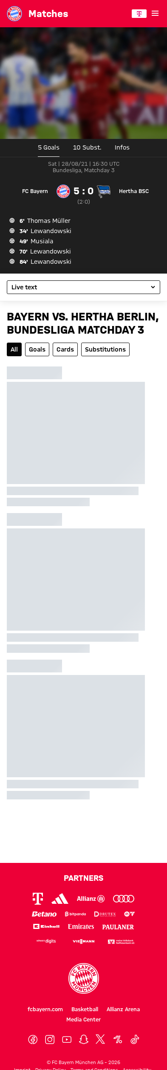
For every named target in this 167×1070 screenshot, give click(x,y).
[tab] (122, 148)
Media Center (83, 1019)
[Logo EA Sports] (129, 914)
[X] (101, 1040)
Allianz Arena (123, 1009)
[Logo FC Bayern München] (83, 978)
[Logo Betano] (44, 914)
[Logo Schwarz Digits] (46, 941)
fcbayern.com (45, 1009)
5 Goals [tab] (48, 147)
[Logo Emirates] (81, 926)
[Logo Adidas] (59, 898)
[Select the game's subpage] (83, 287)
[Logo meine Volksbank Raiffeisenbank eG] (121, 941)
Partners (83, 878)
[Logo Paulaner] (118, 926)
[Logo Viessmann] (83, 940)
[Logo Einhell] (46, 926)
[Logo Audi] (123, 899)
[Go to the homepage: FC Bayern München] (14, 13)
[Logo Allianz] (91, 899)
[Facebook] (33, 1040)
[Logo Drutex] (105, 914)
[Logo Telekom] (38, 899)
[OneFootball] (118, 1040)
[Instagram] (50, 1040)
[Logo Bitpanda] (75, 914)
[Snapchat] (84, 1040)
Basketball (84, 1009)
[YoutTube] (67, 1040)
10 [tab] (87, 147)
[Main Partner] (139, 13)
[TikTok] (135, 1040)
